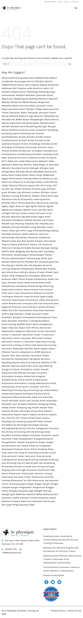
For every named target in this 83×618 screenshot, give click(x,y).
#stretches (7, 432)
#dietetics (7, 164)
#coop (11, 157)
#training (23, 459)
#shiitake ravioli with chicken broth (27, 400)
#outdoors (43, 320)
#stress (22, 428)
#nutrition (38, 310)
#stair (38, 418)
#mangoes (34, 275)
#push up (25, 362)
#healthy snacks (45, 227)
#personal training (45, 341)
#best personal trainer (41, 105)
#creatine (51, 157)
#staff (31, 418)
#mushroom (18, 300)
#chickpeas (19, 147)
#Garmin (20, 206)
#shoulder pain (9, 404)
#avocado (41, 95)
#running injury (20, 390)
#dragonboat (8, 171)
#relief (28, 379)
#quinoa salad (18, 366)
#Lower (41, 272)
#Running (7, 390)
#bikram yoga (26, 116)
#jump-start (37, 251)
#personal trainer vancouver (16, 338)
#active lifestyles (35, 81)
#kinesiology (33, 258)
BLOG (66, 2)
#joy (28, 251)
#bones (5, 123)
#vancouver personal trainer (16, 477)
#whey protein (50, 494)
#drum (28, 171)
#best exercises (20, 105)
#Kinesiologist (21, 255)
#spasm (48, 411)
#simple (22, 404)
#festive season (27, 185)
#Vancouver (15, 473)
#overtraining (9, 324)
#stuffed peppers (21, 435)
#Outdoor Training (28, 320)
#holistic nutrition (39, 234)
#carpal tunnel (26, 140)
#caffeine (13, 130)
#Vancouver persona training (37, 473)
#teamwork (8, 449)
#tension (18, 449)
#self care (37, 397)
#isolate (36, 248)
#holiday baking (50, 230)
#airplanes (53, 84)
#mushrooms (15, 303)
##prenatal (29, 78)
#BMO (19, 119)
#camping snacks (11, 133)
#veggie (50, 487)
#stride (30, 432)
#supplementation (43, 438)
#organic (17, 317)
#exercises (7, 182)
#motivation (8, 289)
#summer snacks (50, 435)
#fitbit (18, 189)
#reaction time (9, 373)
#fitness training (10, 196)
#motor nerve (22, 289)
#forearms (7, 199)
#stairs (46, 418)
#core (18, 157)
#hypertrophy (9, 241)
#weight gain (8, 494)
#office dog (8, 314)
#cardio (31, 137)
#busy (5, 130)
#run (47, 386)
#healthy (19, 223)
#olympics (7, 317)
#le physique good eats (47, 261)
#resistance (8, 383)
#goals (49, 206)
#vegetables (25, 487)
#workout (37, 501)
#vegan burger (42, 484)
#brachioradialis (30, 123)
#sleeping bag (24, 407)
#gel (27, 206)
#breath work (18, 126)
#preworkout (22, 359)
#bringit (42, 126)
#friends (6, 202)
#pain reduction (10, 327)
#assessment (8, 95)
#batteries (15, 102)
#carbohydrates (10, 137)
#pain (29, 324)
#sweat (21, 442)
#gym (41, 216)
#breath (6, 126)
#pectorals (45, 327)
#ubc (13, 470)
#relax (21, 379)
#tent (27, 449)
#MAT (15, 279)
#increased (50, 241)
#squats (52, 414)
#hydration (45, 237)
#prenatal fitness (40, 355)
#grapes (18, 209)
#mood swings (35, 286)
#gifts (34, 206)
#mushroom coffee (35, 300)
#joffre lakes (8, 251)
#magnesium (22, 275)
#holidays (7, 234)
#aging (43, 84)
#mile (41, 282)
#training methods (38, 459)
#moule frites (37, 289)
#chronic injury (46, 147)
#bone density (51, 119)
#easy (11, 175)
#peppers (20, 331)
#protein (45, 359)
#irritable (26, 248)
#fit (38, 185)
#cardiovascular (10, 140)
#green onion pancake (34, 209)
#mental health (16, 282)
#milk (48, 282)
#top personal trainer (44, 452)
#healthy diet (32, 223)
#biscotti (39, 116)
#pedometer (8, 331)
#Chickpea (7, 147)
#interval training (11, 248)
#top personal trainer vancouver (19, 456)
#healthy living (28, 227)
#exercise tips (50, 178)
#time (34, 449)
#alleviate (7, 88)
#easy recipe (35, 175)
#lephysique (27, 268)
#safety (54, 390)
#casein (16, 143)
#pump (16, 362)
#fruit (14, 202)
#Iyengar (45, 248)
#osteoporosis (44, 317)
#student (6, 435)
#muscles (6, 300)
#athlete (20, 95)
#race (29, 366)
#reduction (29, 376)
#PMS (38, 352)
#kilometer (7, 255)
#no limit (13, 310)
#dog (35, 164)
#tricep (41, 466)
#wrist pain (49, 501)
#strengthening (10, 428)
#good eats (7, 209)
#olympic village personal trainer (31, 314)
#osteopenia (29, 317)
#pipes (44, 348)
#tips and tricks (10, 452)
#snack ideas (46, 407)
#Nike (5, 310)
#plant (51, 348)
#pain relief (25, 327)
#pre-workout (23, 355)
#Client (5, 150)
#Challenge (35, 143)
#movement (27, 293)
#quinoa (6, 366)
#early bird (51, 171)
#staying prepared (26, 421)
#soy (40, 411)
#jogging (20, 251)
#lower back (52, 272)
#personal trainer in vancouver (38, 334)
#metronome (31, 282)
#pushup (35, 362)
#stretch (54, 428)
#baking (33, 98)
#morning (48, 286)
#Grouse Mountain (11, 216)
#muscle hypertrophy (42, 296)
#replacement (40, 379)
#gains (5, 206)
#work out (26, 501)
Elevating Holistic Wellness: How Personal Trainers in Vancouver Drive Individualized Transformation (62, 559)
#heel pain (14, 230)
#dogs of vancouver (49, 164)
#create (42, 157)
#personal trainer (35, 331)
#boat (26, 119)
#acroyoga (20, 81)
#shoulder (51, 400)
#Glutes (42, 206)
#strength (22, 425)
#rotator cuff (37, 386)
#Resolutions (43, 383)
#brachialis (16, 123)
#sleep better (9, 407)
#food (44, 196)
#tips (50, 449)
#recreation (8, 376)
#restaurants (8, 386)
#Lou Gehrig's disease (25, 272)
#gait (12, 206)
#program (35, 359)
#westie (31, 494)
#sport (25, 414)
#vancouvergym (18, 484)
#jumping (49, 251)
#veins (5, 490)
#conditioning (24, 154)
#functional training (47, 202)
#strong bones (42, 432)
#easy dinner (22, 175)
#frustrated (24, 202)
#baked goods (21, 98)
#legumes (16, 268)
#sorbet (15, 411)
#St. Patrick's (8, 418)
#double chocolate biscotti (16, 168)
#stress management (38, 428)
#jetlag (54, 248)
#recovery (42, 373)
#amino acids (25, 88)
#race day (38, 366)
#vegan (30, 484)
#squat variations (38, 414)
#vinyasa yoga (26, 490)
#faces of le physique (24, 182)
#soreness (25, 411)
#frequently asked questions (35, 199)
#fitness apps (39, 189)
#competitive (50, 150)
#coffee (14, 150)
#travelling (49, 463)
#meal (22, 279)
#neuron (50, 307)
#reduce (19, 376)
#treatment (8, 466)
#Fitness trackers (31, 192)
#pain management (43, 324)
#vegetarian (39, 487)
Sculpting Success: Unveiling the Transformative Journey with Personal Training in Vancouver (60, 539)
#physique (18, 348)
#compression (9, 154)
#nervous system (36, 307)
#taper (42, 442)
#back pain (7, 98)
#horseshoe (21, 237)
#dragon (34, 168)
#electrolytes (15, 178)
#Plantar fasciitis (11, 352)
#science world (41, 393)
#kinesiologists (18, 258)
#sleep (52, 404)
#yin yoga (7, 504)
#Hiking (37, 230)
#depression (31, 161)
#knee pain (46, 258)
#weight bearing (42, 490)
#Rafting (48, 366)
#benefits (7, 105)
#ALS (15, 88)
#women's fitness (29, 497)
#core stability (29, 157)
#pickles (28, 348)
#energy (27, 178)
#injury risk (36, 244)
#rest (53, 383)
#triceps (49, 466)
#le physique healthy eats (15, 265)
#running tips (36, 390)
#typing (6, 470)
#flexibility (25, 196)
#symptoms (32, 442)
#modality (21, 286)
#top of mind (26, 452)
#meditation (40, 279)
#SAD (47, 390)
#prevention (8, 359)
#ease (5, 175)
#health (28, 220)
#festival (13, 185)
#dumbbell (38, 171)
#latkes (5, 261)
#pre (12, 355)
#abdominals (42, 78)
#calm (32, 130)
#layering (15, 261)
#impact (39, 241)
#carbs (22, 137)
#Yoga (15, 504)
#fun (33, 202)
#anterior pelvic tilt (43, 88)
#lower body (8, 275)
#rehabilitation (10, 379)
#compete (37, 150)
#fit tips (9, 189)
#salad (5, 393)
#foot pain (53, 196)
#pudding (7, 362)
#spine (17, 414)
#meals (29, 279)
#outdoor (13, 320)
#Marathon (46, 275)
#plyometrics (27, 352)
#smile (35, 407)
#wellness (21, 494)
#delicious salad (16, 161)
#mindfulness (9, 286)
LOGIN (60, 2)
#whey (39, 494)
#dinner (28, 164)
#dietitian (18, 164)
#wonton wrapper (11, 501)
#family (53, 182)
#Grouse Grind (44, 213)
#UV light (21, 470)
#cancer (40, 133)
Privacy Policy (58, 610)
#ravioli (45, 369)
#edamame (48, 175)
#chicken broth (49, 143)
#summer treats (10, 438)
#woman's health (10, 497)
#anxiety (6, 91)
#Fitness (26, 189)
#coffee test (24, 150)
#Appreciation (18, 91)
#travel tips (37, 463)
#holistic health (20, 234)
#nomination (25, 310)
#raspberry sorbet (30, 369)
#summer (36, 435)
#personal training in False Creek (19, 345)
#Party (35, 327)
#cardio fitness (43, 137)
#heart (5, 230)
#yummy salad (26, 504)
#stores (48, 421)
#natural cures (19, 307)
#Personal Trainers (42, 338)
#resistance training (25, 383)
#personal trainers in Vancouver (18, 341)
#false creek (42, 182)
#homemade (8, 237)
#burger (52, 126)
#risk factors (23, 386)
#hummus (33, 237)
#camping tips (27, 133)
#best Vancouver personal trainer (38, 112)
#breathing (32, 126)
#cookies (37, 154)
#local (10, 272)
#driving (20, 171)
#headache (18, 220)
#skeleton (32, 404)
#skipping (43, 404)
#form (16, 199)
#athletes (31, 95)
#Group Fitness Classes (23, 213)
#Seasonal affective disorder (16, 397)
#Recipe (22, 373)
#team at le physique (40, 445)
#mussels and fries (33, 303)
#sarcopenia (15, 393)
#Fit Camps (46, 185)
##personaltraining (12, 78)
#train (14, 459)
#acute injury (23, 84)
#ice (19, 241)
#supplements (9, 442)
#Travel (26, 463)
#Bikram (14, 116)
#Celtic (24, 143)
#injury (5, 244)
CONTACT (75, 2)
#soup (34, 411)
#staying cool (9, 421)
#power (6, 355)
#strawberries (9, 425)
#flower (36, 196)
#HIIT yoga (26, 230)
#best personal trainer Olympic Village (22, 109)
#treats (18, 466)
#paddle (21, 324)
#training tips (14, 463)
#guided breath (30, 216)
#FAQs (5, 185)
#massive (6, 279)
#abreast (9, 81)
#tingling (42, 449)
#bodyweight (36, 119)
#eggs (5, 178)
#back (50, 95)
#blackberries (51, 116)
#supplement (26, 438)
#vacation (32, 470)
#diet (51, 161)
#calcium (24, 130)
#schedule (28, 393)
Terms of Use (74, 610)
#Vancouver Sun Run (21, 480)
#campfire (41, 130)
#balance (43, 98)
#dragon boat (47, 168)
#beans (33, 102)
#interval (47, 244)
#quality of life (49, 362)
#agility (35, 84)
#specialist (7, 414)
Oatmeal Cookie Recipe (53, 575)
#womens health (47, 497)
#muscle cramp (22, 296)
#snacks (6, 411)
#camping (53, 130)
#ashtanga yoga (47, 91)
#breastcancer (47, 123)
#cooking (47, 154)
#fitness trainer (49, 192)
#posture (46, 352)
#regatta (40, 376)
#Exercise (37, 178)
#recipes (31, 373)
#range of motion (11, 369)
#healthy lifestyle (11, 227)
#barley (6, 102)
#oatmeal (49, 310)
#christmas (31, 147)
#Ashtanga (32, 91)
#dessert (43, 161)
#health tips (8, 223)
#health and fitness (43, 220)
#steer (39, 421)
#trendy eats (29, 466)
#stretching (20, 432)
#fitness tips (14, 192)
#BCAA (25, 102)
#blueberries (8, 119)
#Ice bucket (28, 241)
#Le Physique (27, 261)
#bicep (5, 116)
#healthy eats (47, 223)
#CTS (4, 161)
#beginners (44, 102)
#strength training (38, 425)
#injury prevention (19, 244)
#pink (37, 348)
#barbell (53, 98)
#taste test (15, 445)
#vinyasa (13, 490)
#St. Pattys (22, 418)
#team (25, 445)
